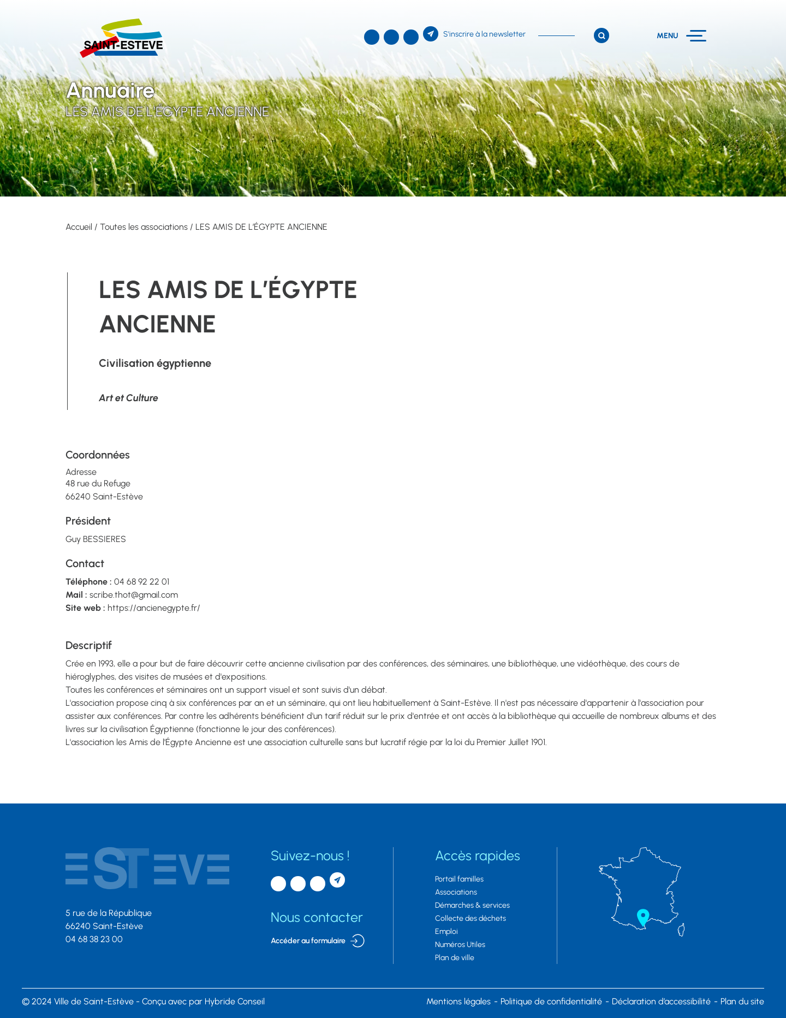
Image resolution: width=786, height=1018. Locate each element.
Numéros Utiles (460, 944)
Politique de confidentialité (551, 1001)
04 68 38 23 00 (94, 939)
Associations (456, 892)
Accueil (79, 227)
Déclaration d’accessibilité (661, 1001)
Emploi (446, 931)
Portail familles (459, 879)
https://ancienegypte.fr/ (154, 608)
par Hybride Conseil (203, 1001)
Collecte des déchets (470, 918)
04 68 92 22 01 (141, 581)
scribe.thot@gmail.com (134, 595)
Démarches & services (472, 905)
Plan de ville (454, 957)
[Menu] (681, 35)
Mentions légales (458, 1001)
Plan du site (742, 1001)
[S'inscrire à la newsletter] (474, 33)
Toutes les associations (144, 227)
